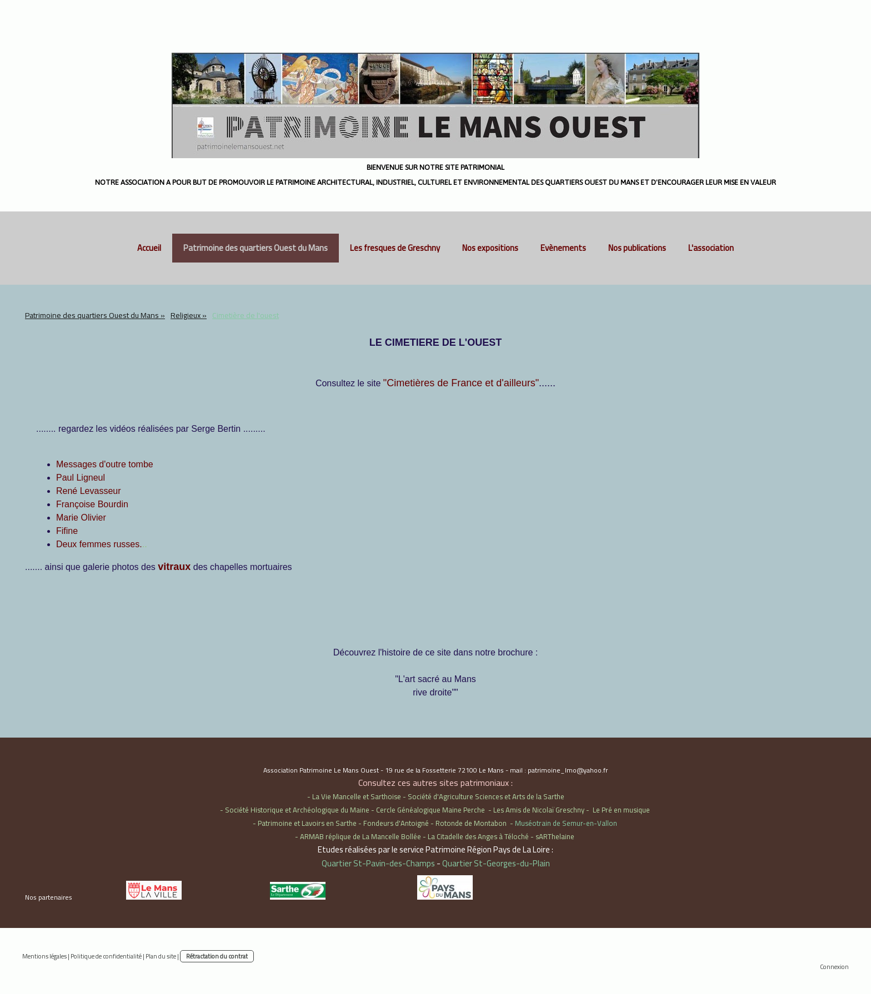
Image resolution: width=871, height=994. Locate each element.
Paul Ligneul (80, 477)
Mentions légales (44, 956)
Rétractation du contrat (217, 956)
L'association (711, 248)
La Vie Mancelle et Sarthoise (356, 796)
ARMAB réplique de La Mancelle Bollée (360, 836)
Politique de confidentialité (106, 956)
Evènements (563, 248)
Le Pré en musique (621, 809)
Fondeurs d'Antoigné (396, 823)
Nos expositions (490, 248)
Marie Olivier (81, 517)
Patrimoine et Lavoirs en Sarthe (307, 823)
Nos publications (637, 248)
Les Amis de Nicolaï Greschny (538, 809)
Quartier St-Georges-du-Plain (496, 863)
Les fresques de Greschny (395, 248)
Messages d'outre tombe (104, 464)
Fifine (67, 531)
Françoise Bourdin (92, 504)
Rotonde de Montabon (471, 823)
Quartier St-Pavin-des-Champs (378, 863)
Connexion (834, 966)
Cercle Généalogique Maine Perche (430, 809)
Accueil (149, 248)
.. (101, 544)
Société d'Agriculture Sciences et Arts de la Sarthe (486, 796)
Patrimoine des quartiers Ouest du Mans (255, 248)
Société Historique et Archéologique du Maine (297, 809)
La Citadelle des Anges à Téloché (478, 836)
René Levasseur (88, 491)
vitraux (174, 566)
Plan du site (161, 956)
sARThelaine (554, 836)
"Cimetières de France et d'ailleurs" (461, 382)
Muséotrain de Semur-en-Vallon (566, 823)
